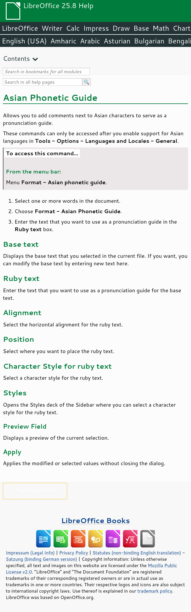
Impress (96, 28)
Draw (121, 28)
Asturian (117, 41)
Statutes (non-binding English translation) (136, 552)
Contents (16, 58)
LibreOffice (20, 28)
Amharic (63, 41)
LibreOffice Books (95, 520)
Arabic (90, 41)
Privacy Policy (73, 552)
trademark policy (154, 591)
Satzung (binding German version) (41, 559)
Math (161, 28)
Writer (51, 28)
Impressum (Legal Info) (30, 552)
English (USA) (24, 41)
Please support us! (35, 490)
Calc (73, 28)
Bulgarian (149, 41)
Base (141, 28)
